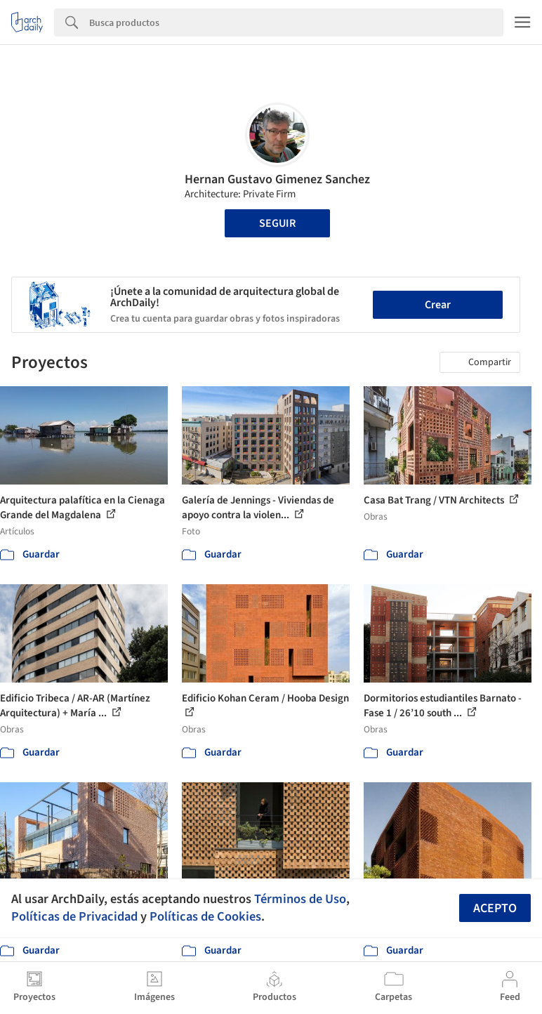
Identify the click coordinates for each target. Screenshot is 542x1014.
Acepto (495, 908)
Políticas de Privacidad (74, 916)
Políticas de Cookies (205, 916)
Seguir (277, 223)
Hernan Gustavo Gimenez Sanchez (277, 179)
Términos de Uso (300, 899)
